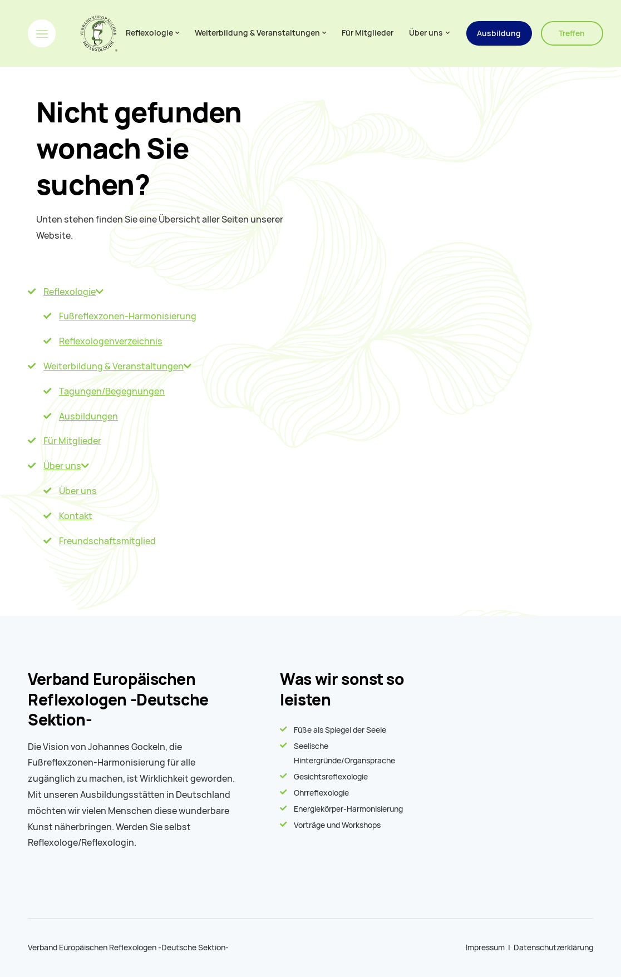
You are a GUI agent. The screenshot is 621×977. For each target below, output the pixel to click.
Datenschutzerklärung (553, 948)
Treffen (572, 33)
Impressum (485, 948)
